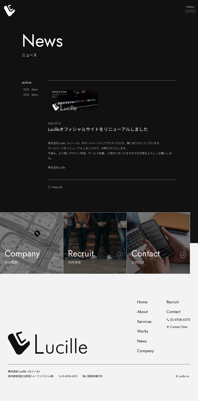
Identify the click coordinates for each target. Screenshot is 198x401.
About (142, 312)
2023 (30, 89)
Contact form (177, 327)
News (142, 341)
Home (142, 302)
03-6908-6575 (178, 319)
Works (142, 331)
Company (145, 351)
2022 (30, 95)
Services (144, 321)
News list (57, 187)
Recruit (172, 302)
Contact (173, 312)
